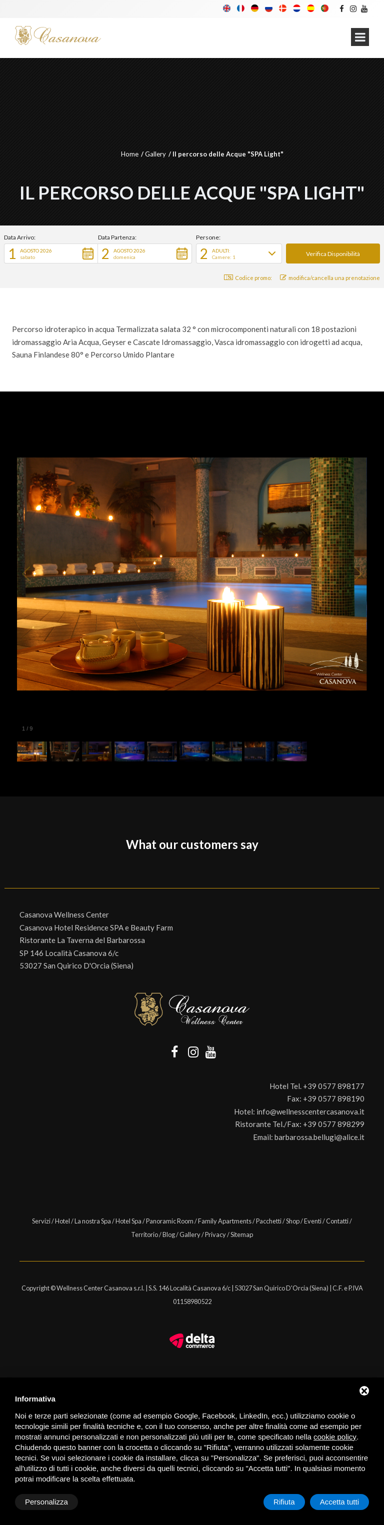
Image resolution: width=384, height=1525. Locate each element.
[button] (51, 254)
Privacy (215, 1234)
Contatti (337, 1221)
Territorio (144, 1234)
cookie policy (335, 1436)
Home (129, 154)
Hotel (62, 1221)
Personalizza (46, 1502)
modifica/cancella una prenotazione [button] (330, 277)
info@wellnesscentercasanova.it (310, 1111)
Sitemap (241, 1234)
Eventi (313, 1221)
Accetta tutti (339, 1502)
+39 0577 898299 (333, 1124)
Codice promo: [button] (248, 277)
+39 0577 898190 (333, 1098)
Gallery (155, 154)
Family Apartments (225, 1221)
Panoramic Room (170, 1221)
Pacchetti (269, 1221)
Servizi (41, 1221)
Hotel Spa (129, 1221)
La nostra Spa (92, 1221)
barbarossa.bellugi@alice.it (319, 1137)
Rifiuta (284, 1502)
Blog (168, 1234)
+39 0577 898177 (333, 1086)
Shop (293, 1221)
